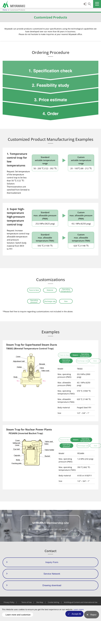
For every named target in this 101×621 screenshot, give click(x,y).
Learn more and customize (18, 616)
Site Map (39, 605)
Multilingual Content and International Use (80, 605)
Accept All (74, 616)
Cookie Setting (53, 605)
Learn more (79, 612)
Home (5, 10)
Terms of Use (26, 605)
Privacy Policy (9, 605)
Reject (93, 616)
